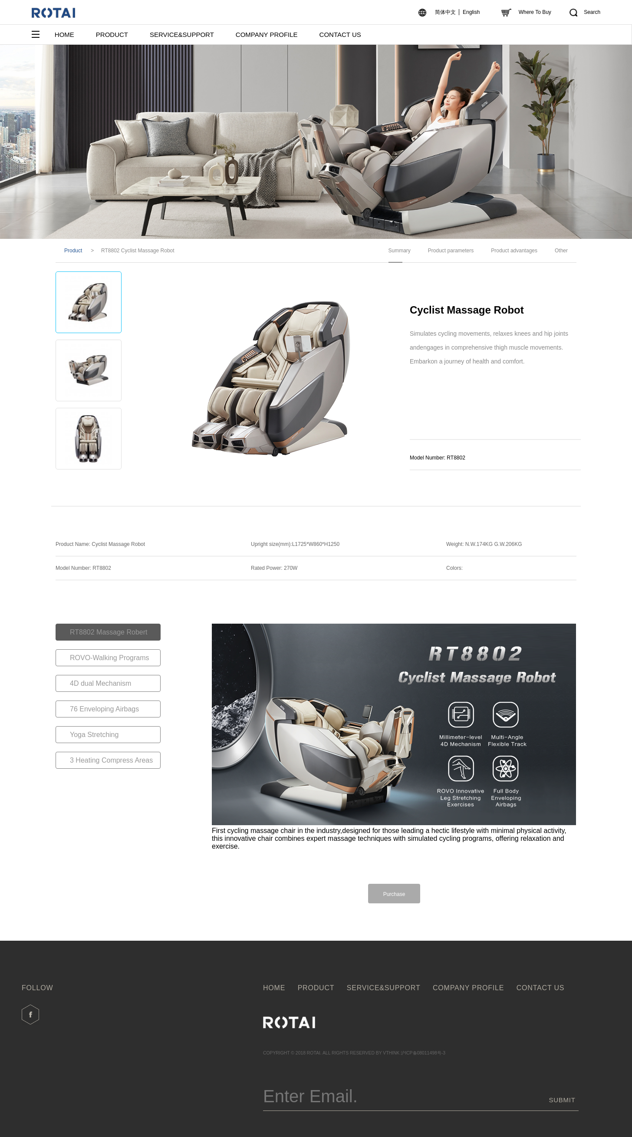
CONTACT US (340, 34)
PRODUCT (112, 34)
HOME (64, 34)
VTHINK (391, 1053)
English (471, 12)
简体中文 (445, 12)
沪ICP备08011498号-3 (423, 1053)
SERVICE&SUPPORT (182, 34)
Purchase (394, 894)
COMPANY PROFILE (267, 34)
